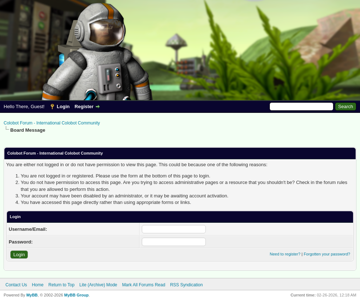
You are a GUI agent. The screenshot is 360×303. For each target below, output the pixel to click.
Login (63, 106)
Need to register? (285, 254)
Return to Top (61, 284)
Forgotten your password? (327, 254)
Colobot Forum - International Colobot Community (52, 123)
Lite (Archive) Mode (98, 284)
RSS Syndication (186, 284)
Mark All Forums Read (143, 284)
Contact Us (16, 284)
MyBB (31, 295)
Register (84, 106)
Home (38, 284)
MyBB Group (76, 295)
